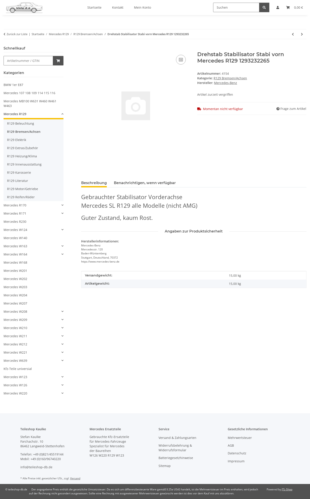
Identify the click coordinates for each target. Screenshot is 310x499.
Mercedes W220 (15, 393)
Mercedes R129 (15, 114)
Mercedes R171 (15, 213)
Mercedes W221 (15, 352)
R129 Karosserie (19, 172)
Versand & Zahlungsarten (177, 438)
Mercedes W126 (15, 385)
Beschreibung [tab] (94, 183)
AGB (231, 445)
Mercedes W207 (15, 303)
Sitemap (165, 466)
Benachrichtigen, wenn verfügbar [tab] (145, 183)
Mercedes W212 (15, 344)
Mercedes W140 (15, 238)
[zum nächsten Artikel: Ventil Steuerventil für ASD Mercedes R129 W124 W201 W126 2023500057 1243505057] (301, 34)
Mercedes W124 (15, 230)
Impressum (236, 461)
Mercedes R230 (15, 221)
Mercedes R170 (15, 205)
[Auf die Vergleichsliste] (181, 60)
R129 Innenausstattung (24, 164)
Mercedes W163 (15, 246)
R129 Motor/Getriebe (22, 189)
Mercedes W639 (15, 360)
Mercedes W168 (15, 262)
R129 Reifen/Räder (21, 197)
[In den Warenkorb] (84, 48)
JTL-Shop (287, 489)
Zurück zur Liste (17, 34)
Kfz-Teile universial (18, 369)
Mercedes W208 (15, 311)
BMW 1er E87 (13, 85)
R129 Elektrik (16, 140)
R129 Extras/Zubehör (22, 148)
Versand (75, 478)
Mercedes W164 (15, 254)
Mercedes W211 (15, 336)
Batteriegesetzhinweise (176, 458)
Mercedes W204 (15, 295)
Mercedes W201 (15, 271)
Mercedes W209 (15, 320)
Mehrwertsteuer (240, 438)
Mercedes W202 (15, 279)
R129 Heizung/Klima (22, 156)
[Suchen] (236, 7)
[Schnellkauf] (28, 60)
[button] (33, 114)
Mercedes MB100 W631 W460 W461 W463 (30, 103)
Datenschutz (237, 453)
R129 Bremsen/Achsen (230, 78)
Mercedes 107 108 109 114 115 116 (29, 93)
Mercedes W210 (15, 328)
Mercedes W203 (15, 287)
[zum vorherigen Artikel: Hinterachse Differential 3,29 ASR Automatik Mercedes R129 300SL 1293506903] (292, 34)
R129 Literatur (17, 181)
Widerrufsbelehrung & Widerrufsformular (175, 447)
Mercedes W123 (15, 377)
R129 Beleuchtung (20, 123)
